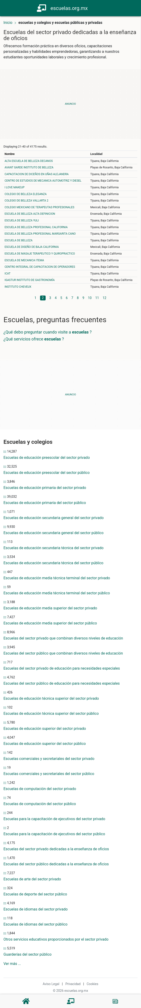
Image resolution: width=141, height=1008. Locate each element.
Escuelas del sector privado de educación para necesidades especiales (61, 668)
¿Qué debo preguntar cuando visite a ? (47, 332)
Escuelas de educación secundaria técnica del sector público (53, 563)
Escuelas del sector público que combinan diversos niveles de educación (63, 653)
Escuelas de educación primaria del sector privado (44, 487)
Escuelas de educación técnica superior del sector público (51, 713)
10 (90, 298)
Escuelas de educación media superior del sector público (50, 623)
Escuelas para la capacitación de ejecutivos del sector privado (54, 819)
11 (97, 298)
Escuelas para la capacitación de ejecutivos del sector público (54, 834)
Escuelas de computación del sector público (39, 804)
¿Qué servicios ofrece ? (33, 339)
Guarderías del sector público (27, 954)
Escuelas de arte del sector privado (32, 879)
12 (104, 298)
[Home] (42, 8)
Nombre (10, 154)
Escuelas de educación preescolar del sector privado (46, 457)
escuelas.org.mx (69, 8)
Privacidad (72, 984)
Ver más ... (12, 963)
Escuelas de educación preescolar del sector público (46, 472)
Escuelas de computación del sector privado (39, 789)
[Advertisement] (70, 104)
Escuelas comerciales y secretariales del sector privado (48, 758)
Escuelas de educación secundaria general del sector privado (53, 518)
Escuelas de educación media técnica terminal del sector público (56, 593)
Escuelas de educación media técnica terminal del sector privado (56, 578)
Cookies (92, 984)
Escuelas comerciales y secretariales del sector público (48, 774)
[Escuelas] (70, 1001)
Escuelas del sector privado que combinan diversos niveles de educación (63, 638)
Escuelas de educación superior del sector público (44, 743)
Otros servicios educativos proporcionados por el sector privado (55, 939)
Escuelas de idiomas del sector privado (35, 909)
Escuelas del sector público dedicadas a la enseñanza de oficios (56, 864)
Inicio (7, 22)
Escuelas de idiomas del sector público (35, 924)
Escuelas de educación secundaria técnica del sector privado (53, 548)
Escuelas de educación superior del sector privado (44, 728)
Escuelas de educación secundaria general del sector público (53, 533)
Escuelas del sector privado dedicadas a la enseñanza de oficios (56, 849)
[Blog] (115, 1001)
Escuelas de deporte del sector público (35, 894)
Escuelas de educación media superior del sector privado (50, 608)
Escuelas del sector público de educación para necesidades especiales (61, 683)
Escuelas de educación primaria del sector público (44, 503)
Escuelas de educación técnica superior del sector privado (51, 698)
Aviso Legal (51, 984)
